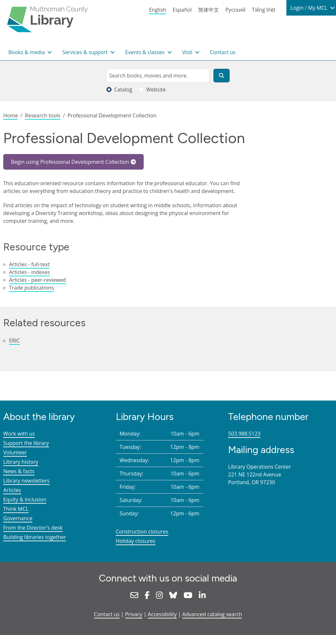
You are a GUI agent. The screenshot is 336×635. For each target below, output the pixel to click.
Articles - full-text (29, 264)
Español (182, 9)
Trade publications (31, 287)
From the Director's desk (33, 527)
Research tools (42, 115)
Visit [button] (188, 52)
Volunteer (15, 452)
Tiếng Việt (264, 9)
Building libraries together (34, 537)
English (157, 9)
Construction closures (142, 531)
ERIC (14, 340)
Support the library (26, 443)
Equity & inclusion (24, 499)
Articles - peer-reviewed (37, 279)
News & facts (18, 471)
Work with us (19, 433)
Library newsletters (26, 480)
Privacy (133, 614)
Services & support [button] (85, 52)
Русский (235, 9)
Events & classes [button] (145, 52)
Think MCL (16, 508)
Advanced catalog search (212, 614)
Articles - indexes (29, 272)
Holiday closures (135, 541)
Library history (20, 461)
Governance (17, 518)
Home (10, 115)
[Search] (221, 75)
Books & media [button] (27, 52)
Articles (12, 490)
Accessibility (162, 614)
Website (156, 89)
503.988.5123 (244, 433)
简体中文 (208, 9)
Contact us (222, 52)
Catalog (123, 89)
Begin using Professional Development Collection (70, 161)
